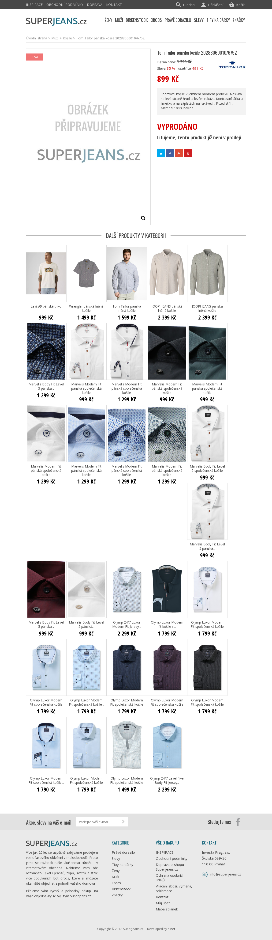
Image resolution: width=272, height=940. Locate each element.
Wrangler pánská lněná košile (86, 308)
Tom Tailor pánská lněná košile (126, 308)
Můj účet (163, 903)
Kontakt (114, 4)
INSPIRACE (34, 4)
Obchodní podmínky (64, 4)
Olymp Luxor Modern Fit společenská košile (207, 624)
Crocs (116, 882)
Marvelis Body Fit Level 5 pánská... (46, 386)
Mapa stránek (167, 909)
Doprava (94, 4)
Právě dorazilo (123, 852)
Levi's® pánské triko (46, 306)
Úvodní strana (36, 38)
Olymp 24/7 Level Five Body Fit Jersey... (167, 780)
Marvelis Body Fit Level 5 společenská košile (207, 468)
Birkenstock (121, 889)
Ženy (116, 870)
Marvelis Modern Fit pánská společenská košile (86, 388)
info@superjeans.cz (225, 874)
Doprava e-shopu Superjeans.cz (170, 866)
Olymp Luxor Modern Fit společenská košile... (86, 702)
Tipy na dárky (122, 864)
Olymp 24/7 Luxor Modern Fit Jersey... (126, 624)
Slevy (116, 858)
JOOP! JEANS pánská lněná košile (167, 308)
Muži (115, 876)
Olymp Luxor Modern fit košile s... (167, 624)
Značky (117, 895)
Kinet (171, 929)
